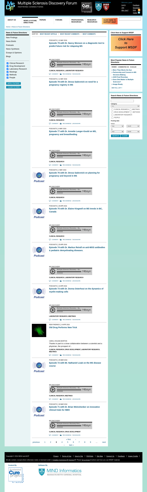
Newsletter (136, 8)
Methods (13, 75)
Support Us (110, 456)
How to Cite (79, 456)
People (12, 77)
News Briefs (11, 41)
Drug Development (17, 66)
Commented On (123, 67)
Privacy (56, 456)
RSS (134, 10)
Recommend (67, 74)
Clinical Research (16, 63)
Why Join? (124, 10)
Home (8, 27)
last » (71, 445)
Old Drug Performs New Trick (63, 327)
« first (68, 439)
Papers (42, 20)
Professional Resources (77, 21)
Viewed (114, 67)
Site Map (100, 456)
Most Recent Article (48, 34)
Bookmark (77, 74)
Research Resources (92, 21)
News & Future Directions (30, 21)
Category (114, 104)
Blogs (8, 56)
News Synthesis (12, 49)
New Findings (11, 37)
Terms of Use (66, 456)
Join (122, 7)
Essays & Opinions (14, 53)
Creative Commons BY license (63, 460)
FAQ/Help (89, 456)
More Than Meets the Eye (122, 70)
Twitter (135, 13)
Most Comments (89, 34)
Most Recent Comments (69, 34)
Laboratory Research (18, 69)
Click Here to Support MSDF (109, 21)
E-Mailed (133, 67)
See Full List (116, 88)
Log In (123, 5)
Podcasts (10, 45)
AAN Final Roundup (120, 77)
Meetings (13, 72)
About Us (12, 20)
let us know (86, 460)
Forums (58, 20)
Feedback (136, 5)
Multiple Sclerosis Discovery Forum (47, 4)
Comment (55, 74)
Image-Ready (118, 84)
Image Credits (133, 456)
